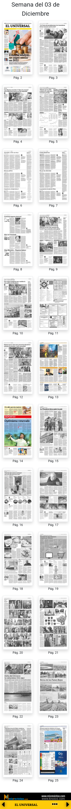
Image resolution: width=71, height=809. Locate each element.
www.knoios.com (53, 799)
